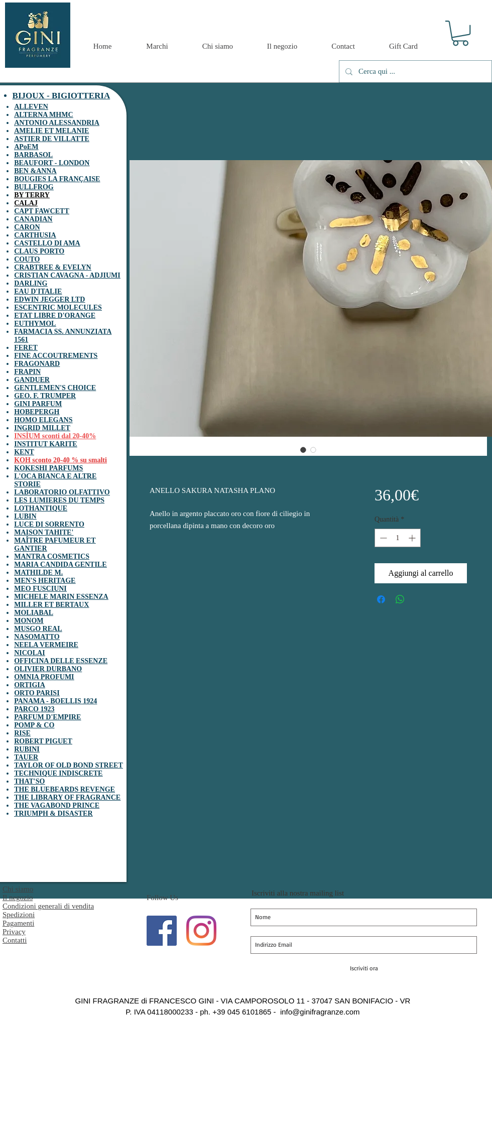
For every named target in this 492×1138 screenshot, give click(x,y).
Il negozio (18, 898)
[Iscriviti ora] (364, 968)
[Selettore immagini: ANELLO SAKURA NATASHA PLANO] (303, 450)
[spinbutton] (398, 538)
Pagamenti (18, 923)
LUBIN (25, 516)
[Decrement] (382, 538)
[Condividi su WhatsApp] (400, 599)
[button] (460, 33)
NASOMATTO (37, 637)
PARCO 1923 (34, 709)
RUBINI (27, 749)
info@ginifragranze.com (320, 1011)
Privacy (14, 932)
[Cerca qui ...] (414, 71)
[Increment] (413, 538)
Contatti (15, 940)
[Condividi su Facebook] (381, 599)
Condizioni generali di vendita (48, 906)
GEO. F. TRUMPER (45, 396)
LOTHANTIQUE (40, 508)
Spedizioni (19, 915)
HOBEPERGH (36, 412)
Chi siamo (18, 889)
